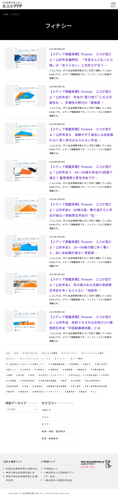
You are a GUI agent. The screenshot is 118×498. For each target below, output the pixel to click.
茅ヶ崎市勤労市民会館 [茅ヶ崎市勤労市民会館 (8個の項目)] (97, 386)
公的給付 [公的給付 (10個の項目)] (40, 369)
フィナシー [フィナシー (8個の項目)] (62, 358)
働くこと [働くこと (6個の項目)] (12, 369)
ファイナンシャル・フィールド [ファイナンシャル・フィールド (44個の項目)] (36, 358)
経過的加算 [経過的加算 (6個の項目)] (13, 386)
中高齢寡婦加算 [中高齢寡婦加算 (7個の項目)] (58, 364)
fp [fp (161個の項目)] (9, 353)
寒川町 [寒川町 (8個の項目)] (21, 375)
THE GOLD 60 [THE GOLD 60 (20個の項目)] (31, 353)
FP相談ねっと (51, 468)
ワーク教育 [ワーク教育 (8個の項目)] (78, 358)
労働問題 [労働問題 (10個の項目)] (69, 369)
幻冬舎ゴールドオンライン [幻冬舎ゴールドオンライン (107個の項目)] (52, 375)
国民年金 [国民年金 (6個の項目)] (83, 369)
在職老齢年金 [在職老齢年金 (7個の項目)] (99, 369)
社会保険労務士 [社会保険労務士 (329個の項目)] (94, 380)
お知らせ (46, 409)
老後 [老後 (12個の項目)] (26, 386)
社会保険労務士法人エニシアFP (35, 493)
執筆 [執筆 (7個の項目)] (10, 375)
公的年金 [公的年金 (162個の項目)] (26, 369)
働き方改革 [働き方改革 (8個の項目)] (102, 364)
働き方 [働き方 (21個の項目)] (88, 364)
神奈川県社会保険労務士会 (20, 472)
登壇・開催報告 (50, 438)
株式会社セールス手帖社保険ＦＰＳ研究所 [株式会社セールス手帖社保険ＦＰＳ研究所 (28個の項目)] (90, 375)
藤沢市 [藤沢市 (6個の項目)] (11, 391)
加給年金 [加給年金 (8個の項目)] (55, 369)
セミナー (46, 424)
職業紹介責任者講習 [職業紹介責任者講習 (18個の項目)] (57, 386)
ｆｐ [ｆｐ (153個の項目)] (95, 391)
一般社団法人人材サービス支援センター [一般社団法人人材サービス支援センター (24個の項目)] (26, 364)
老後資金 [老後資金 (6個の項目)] (38, 386)
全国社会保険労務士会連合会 (21, 468)
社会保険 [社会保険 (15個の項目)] (77, 380)
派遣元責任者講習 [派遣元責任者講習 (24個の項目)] (48, 380)
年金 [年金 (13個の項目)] (32, 375)
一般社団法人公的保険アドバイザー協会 (59, 474)
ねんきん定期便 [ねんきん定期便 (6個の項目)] (50, 353)
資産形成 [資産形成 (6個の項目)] (24, 391)
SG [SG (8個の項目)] (17, 353)
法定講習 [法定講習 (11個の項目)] (12, 380)
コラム (45, 417)
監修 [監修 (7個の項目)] (65, 380)
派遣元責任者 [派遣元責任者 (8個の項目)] (28, 380)
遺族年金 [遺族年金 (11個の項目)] (71, 391)
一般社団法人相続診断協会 (58, 480)
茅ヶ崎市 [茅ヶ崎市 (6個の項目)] (77, 386)
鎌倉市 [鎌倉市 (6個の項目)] (84, 391)
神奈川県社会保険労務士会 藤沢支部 (22, 478)
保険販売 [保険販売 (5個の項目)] (75, 364)
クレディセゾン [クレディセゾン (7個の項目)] (70, 353)
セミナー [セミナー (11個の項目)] (12, 358)
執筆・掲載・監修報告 (53, 431)
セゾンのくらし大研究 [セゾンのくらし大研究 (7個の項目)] (93, 353)
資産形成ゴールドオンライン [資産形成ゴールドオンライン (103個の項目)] (47, 391)
